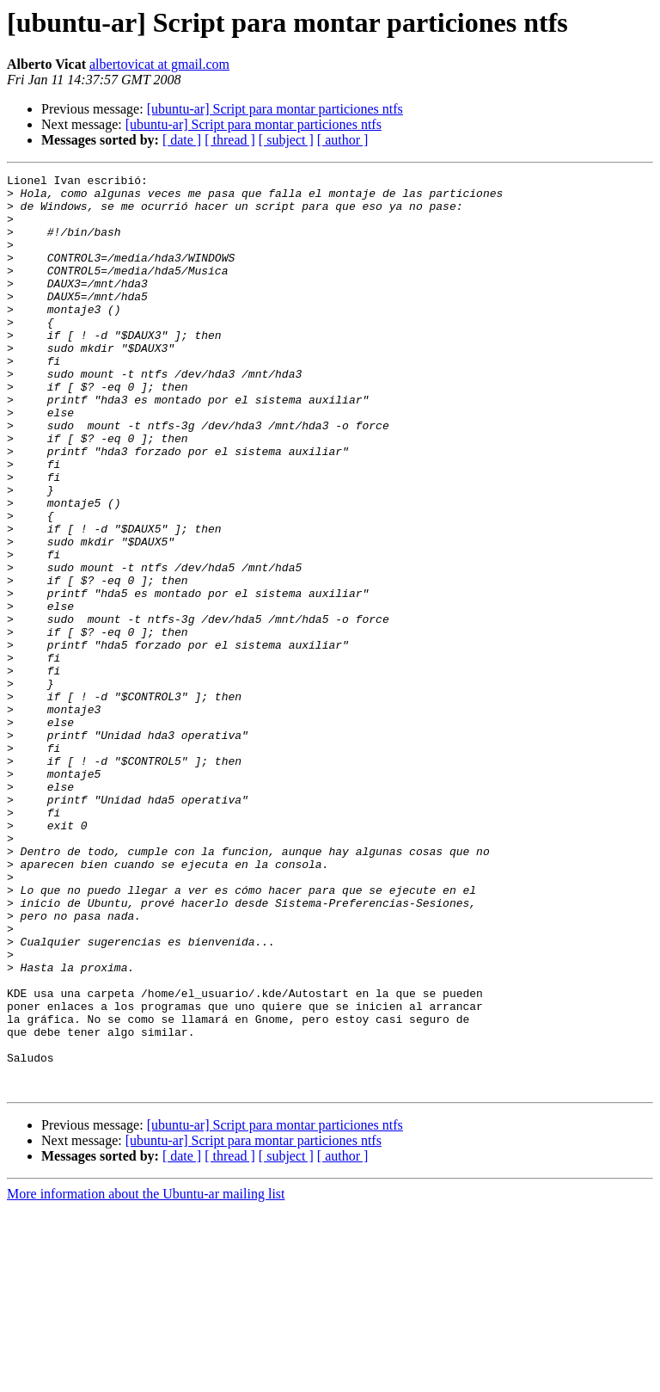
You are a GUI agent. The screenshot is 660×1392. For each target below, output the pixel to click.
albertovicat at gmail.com (159, 64)
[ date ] (181, 139)
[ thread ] (230, 139)
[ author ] (343, 139)
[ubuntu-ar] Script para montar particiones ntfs (275, 109)
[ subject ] (286, 139)
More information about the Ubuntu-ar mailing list (146, 1377)
